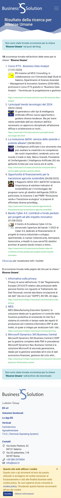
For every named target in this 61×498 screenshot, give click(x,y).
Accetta (7, 494)
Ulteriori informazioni (24, 494)
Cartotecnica (9, 427)
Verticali (6, 422)
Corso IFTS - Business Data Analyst (28, 66)
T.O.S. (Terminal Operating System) (20, 434)
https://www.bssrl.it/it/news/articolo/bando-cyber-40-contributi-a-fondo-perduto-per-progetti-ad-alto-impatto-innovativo (31, 251)
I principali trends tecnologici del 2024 (30, 104)
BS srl (5, 408)
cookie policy (10, 486)
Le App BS (7, 417)
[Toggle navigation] (56, 8)
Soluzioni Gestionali (12, 413)
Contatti (6, 441)
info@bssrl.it (13, 463)
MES (10, 306)
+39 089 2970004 (15, 459)
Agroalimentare (10, 430)
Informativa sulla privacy (22, 278)
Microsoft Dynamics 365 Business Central (32, 334)
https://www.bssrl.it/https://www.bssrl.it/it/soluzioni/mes (32, 331)
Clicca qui (7, 260)
